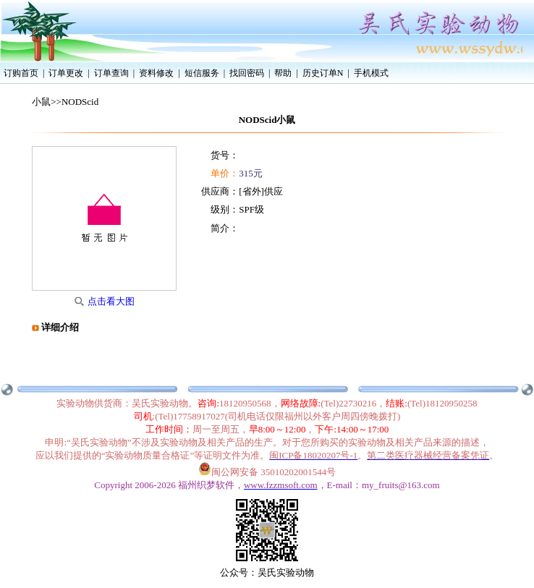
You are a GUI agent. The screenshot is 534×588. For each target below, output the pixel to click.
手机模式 (371, 73)
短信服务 (202, 73)
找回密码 (246, 73)
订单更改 (65, 73)
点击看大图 (111, 301)
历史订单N (323, 73)
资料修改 (156, 73)
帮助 (283, 73)
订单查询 (111, 73)
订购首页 (21, 73)
